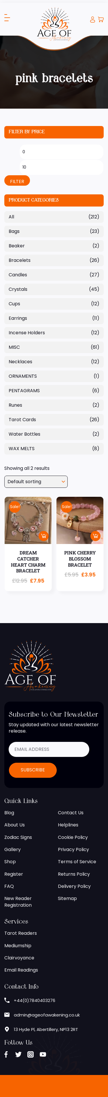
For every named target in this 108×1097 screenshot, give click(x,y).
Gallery (12, 849)
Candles (18, 274)
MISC (14, 347)
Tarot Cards (22, 419)
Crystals (18, 289)
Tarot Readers (20, 933)
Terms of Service (77, 862)
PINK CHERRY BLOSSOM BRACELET (80, 559)
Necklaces (20, 361)
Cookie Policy (73, 837)
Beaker (17, 245)
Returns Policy (74, 874)
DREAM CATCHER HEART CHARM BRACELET (28, 562)
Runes (15, 405)
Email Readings (21, 970)
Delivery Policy (74, 886)
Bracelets (20, 260)
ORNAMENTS (23, 376)
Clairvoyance (19, 958)
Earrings (18, 318)
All (11, 216)
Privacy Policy (73, 849)
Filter (17, 181)
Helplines (68, 825)
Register (13, 874)
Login (92, 20)
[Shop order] (36, 482)
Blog (9, 813)
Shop (10, 862)
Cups (14, 303)
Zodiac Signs (18, 837)
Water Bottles (24, 434)
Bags (14, 231)
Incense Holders (27, 332)
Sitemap (67, 898)
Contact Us (71, 813)
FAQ (9, 886)
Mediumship (17, 946)
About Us (14, 825)
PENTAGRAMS (24, 390)
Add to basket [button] (44, 536)
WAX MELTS (22, 448)
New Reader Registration (18, 901)
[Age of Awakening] (54, 24)
